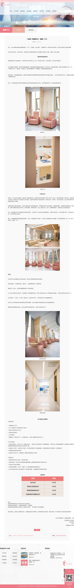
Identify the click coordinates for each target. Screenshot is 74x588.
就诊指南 (29, 13)
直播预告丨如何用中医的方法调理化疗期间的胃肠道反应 (23, 535)
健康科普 (35, 13)
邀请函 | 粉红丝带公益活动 (61, 535)
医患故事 (48, 13)
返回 (37, 529)
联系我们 (54, 13)
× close (69, 587)
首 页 (11, 13)
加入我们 (15, 562)
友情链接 (15, 559)
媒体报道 (31, 30)
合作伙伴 (15, 556)
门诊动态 (18, 30)
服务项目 (22, 13)
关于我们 (16, 13)
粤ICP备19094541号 (52, 586)
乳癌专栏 (42, 13)
